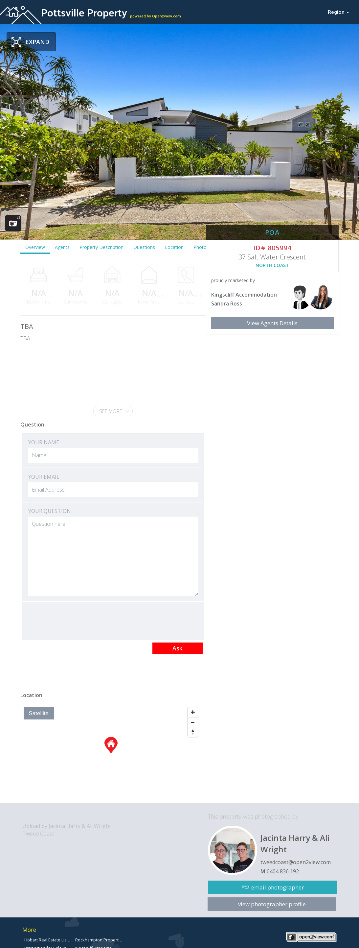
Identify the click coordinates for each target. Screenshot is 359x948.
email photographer (277, 887)
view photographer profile (272, 904)
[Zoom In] (193, 712)
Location (174, 247)
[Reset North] (193, 732)
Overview (35, 247)
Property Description (101, 247)
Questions (144, 247)
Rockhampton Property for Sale (106, 940)
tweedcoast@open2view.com (295, 862)
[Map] (110, 753)
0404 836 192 (283, 871)
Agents (62, 247)
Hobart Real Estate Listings (50, 940)
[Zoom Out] (193, 722)
